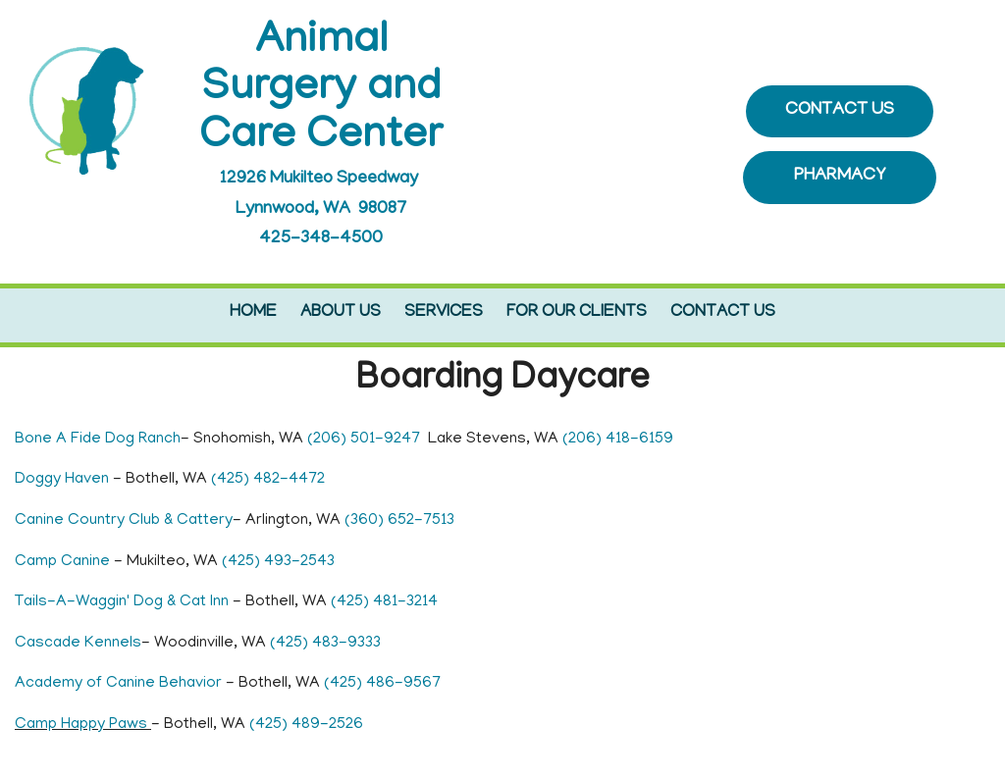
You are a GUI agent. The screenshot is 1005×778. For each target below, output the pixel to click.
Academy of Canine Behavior (120, 684)
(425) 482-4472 (268, 480)
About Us (340, 313)
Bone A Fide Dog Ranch (98, 439)
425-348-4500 (321, 239)
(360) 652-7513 (399, 521)
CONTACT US (839, 111)
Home (253, 313)
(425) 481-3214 (384, 602)
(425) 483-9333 (325, 643)
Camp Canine (64, 562)
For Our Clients (576, 313)
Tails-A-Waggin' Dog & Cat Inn (122, 602)
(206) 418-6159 (617, 439)
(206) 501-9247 (363, 439)
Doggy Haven (64, 480)
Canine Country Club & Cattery (124, 521)
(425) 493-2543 (278, 562)
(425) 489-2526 (306, 725)
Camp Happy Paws (83, 725)
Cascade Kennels (78, 643)
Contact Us (722, 313)
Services (443, 313)
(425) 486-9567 (382, 684)
